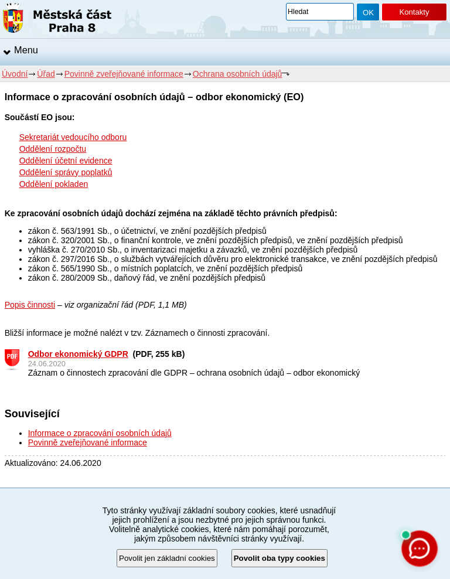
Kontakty (414, 12)
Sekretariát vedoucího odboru (73, 137)
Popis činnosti (30, 304)
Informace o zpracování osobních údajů (100, 433)
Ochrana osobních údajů (237, 74)
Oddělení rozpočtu (52, 149)
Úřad (45, 74)
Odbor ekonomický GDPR (78, 354)
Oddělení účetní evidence (65, 160)
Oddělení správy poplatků (65, 172)
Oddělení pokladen (53, 184)
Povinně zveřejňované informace (123, 74)
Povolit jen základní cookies (167, 558)
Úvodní (15, 74)
